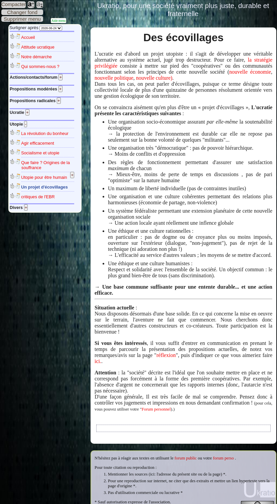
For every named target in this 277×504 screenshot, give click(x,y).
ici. (98, 361)
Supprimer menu (22, 19)
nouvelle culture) (154, 78)
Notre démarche (36, 56)
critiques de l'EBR (38, 196)
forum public (185, 458)
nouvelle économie (250, 72)
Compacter (13, 4)
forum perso (223, 458)
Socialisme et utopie (40, 152)
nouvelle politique (114, 78)
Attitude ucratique (37, 47)
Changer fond (22, 12)
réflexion (166, 355)
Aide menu (58, 20)
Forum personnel (156, 409)
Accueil (28, 37)
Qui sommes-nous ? (40, 66)
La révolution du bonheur (44, 133)
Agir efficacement (37, 143)
